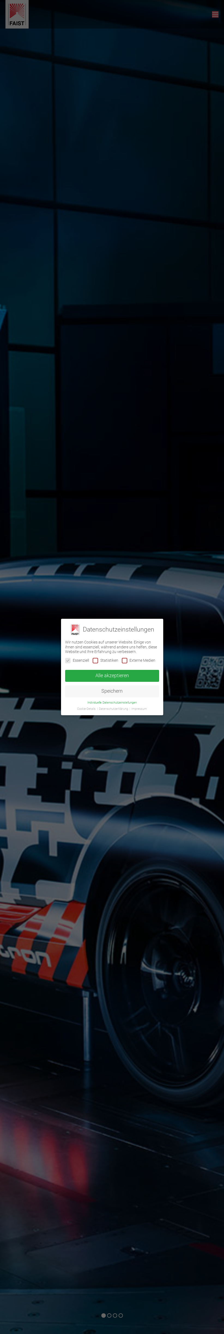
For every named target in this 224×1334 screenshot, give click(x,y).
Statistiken (105, 660)
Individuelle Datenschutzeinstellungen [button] (112, 702)
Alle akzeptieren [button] (112, 675)
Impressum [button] (139, 709)
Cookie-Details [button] (86, 709)
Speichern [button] (112, 691)
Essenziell (77, 660)
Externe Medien (138, 660)
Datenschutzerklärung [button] (114, 709)
